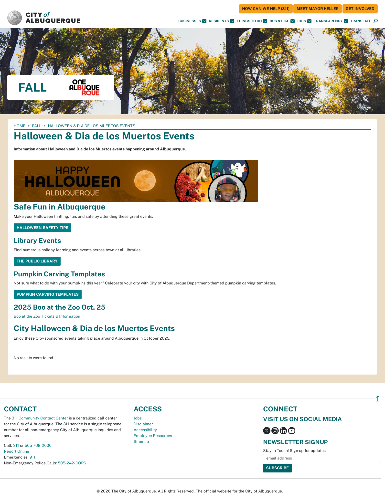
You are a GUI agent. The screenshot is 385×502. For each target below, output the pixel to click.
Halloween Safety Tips (42, 227)
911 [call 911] (32, 457)
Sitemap (141, 441)
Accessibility (145, 430)
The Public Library (37, 261)
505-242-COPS (72, 463)
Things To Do (252, 21)
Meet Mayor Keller (318, 8)
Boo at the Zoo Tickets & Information (47, 316)
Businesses (192, 21)
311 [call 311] (16, 445)
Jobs (304, 21)
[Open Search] (376, 21)
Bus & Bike (282, 21)
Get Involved (360, 8)
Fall (36, 126)
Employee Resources (153, 435)
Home (19, 126)
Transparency (331, 21)
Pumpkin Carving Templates (48, 294)
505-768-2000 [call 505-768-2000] (38, 445)
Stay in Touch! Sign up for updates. (295, 450)
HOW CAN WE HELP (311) (265, 8)
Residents (221, 21)
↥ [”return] (377, 398)
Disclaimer (143, 424)
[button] (360, 21)
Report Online (16, 451)
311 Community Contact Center (40, 418)
